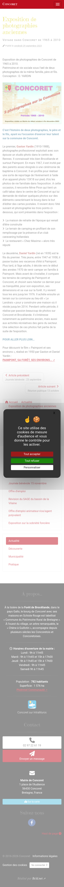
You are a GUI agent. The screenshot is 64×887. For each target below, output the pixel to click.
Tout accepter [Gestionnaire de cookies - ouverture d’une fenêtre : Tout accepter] (32, 454)
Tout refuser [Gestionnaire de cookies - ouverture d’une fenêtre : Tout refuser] (32, 460)
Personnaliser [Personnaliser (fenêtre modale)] (32, 467)
